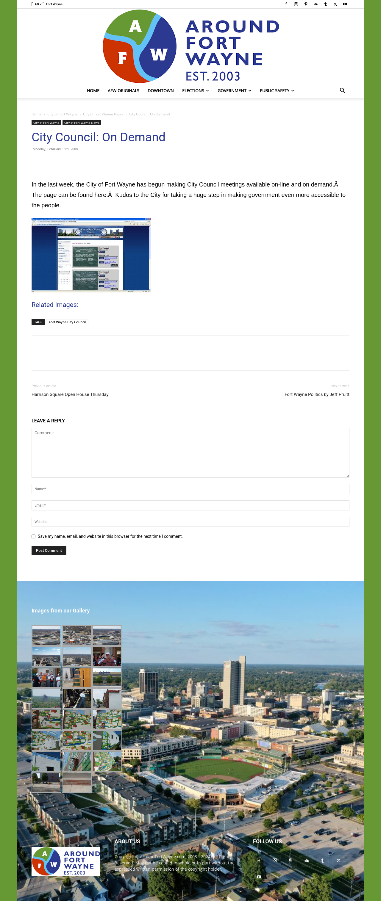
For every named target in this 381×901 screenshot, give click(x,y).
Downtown (161, 90)
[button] (342, 91)
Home (93, 90)
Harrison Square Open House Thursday (70, 394)
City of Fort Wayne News (103, 114)
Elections (195, 90)
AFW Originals (123, 90)
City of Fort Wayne (62, 114)
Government (234, 90)
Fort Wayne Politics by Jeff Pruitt (317, 394)
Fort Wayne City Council (67, 322)
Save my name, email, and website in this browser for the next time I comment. (110, 536)
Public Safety (277, 90)
